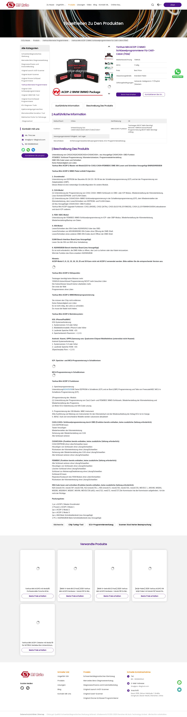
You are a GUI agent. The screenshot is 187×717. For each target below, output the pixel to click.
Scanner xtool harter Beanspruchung (135, 524)
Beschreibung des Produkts (99, 105)
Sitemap (41, 714)
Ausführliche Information (67, 105)
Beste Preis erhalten (129, 94)
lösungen (81, 4)
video (89, 4)
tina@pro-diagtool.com (35, 139)
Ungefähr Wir (63, 676)
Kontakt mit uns (64, 694)
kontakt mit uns (104, 4)
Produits (36, 40)
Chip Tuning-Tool (76, 524)
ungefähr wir (61, 4)
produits (71, 4)
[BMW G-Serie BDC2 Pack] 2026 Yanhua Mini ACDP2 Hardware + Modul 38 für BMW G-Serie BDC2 (75, 590)
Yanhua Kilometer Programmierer (55, 40)
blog (95, 4)
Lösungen (61, 685)
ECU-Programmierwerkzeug (101, 524)
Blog (59, 689)
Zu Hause (50, 4)
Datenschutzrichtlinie (28, 714)
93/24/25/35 (67, 389)
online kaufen (116, 4)
